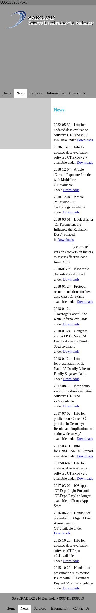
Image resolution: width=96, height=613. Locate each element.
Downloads (85, 478)
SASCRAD (41, 17)
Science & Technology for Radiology (61, 23)
